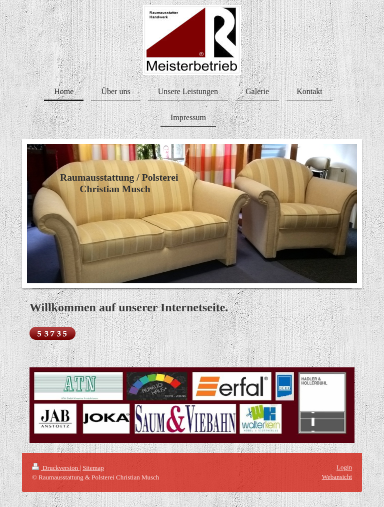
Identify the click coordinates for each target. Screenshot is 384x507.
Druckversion (56, 467)
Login (344, 467)
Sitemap (93, 467)
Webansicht (337, 476)
